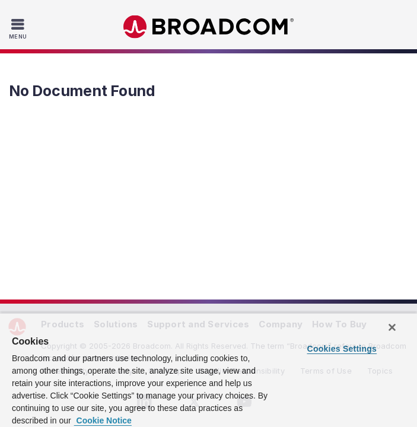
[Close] (392, 327)
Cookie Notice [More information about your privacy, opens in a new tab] (103, 420)
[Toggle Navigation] (19, 28)
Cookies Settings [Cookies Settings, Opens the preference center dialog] (342, 348)
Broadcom (209, 27)
